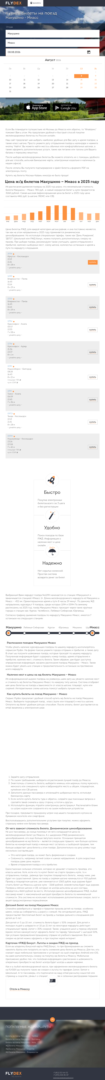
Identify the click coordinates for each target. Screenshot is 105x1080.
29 (81, 88)
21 (67, 84)
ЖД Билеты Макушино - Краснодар (21, 1046)
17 (10, 84)
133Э (10, 299)
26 (39, 88)
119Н (10, 391)
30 (96, 88)
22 (81, 84)
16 (96, 80)
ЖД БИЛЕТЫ (35, 3)
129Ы (10, 321)
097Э (10, 414)
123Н (10, 366)
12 (39, 80)
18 (24, 84)
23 (96, 84)
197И (10, 254)
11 (24, 80)
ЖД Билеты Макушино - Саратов (20, 1049)
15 (81, 80)
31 (10, 92)
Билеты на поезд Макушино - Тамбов (22, 1036)
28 (67, 88)
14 (67, 80)
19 (39, 84)
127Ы (10, 344)
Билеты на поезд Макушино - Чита (21, 1043)
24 (10, 88)
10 (10, 80)
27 (53, 88)
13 (53, 80)
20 (53, 84)
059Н (10, 436)
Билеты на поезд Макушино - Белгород (23, 1039)
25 (24, 88)
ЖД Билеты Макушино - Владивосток (22, 1052)
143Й (10, 276)
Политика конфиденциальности (63, 1078)
